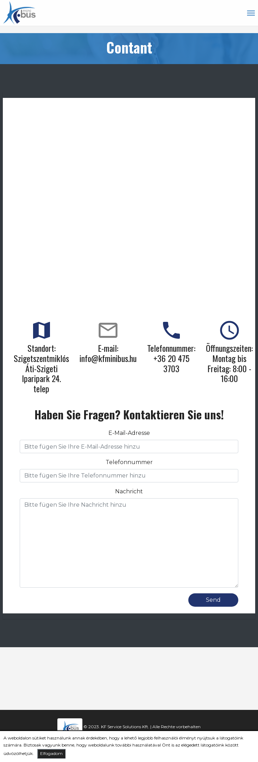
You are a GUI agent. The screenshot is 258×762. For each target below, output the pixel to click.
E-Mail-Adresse (129, 433)
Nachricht (129, 491)
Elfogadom (51, 753)
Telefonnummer (129, 462)
